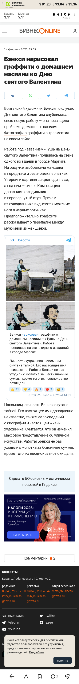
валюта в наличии (18, 4)
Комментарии (39, 558)
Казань (9, 13)
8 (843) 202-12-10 (14, 591)
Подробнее (36, 652)
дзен (46, 622)
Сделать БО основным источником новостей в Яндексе (39, 481)
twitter (47, 616)
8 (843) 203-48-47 (39, 591)
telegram (11, 622)
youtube (11, 629)
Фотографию (15, 133)
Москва (23, 13)
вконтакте (13, 616)
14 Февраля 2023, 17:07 (20, 49)
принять (62, 660)
